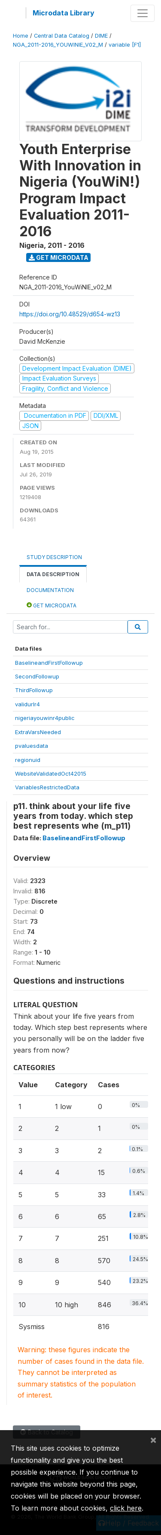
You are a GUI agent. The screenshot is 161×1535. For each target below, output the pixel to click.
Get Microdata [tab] (51, 605)
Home (20, 36)
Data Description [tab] (53, 574)
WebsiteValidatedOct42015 (50, 773)
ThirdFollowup (34, 690)
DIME (101, 36)
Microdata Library (63, 13)
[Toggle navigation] (143, 13)
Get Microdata (58, 257)
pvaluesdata (31, 745)
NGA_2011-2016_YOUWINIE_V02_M (58, 45)
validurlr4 (27, 704)
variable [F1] (125, 45)
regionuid (27, 759)
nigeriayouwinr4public (45, 717)
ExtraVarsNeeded (38, 732)
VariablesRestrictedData (47, 787)
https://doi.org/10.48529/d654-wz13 (69, 314)
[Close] (153, 1439)
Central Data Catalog (61, 36)
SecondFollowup (37, 676)
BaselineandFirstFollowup (49, 662)
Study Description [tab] (54, 557)
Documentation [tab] (50, 590)
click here (126, 1508)
